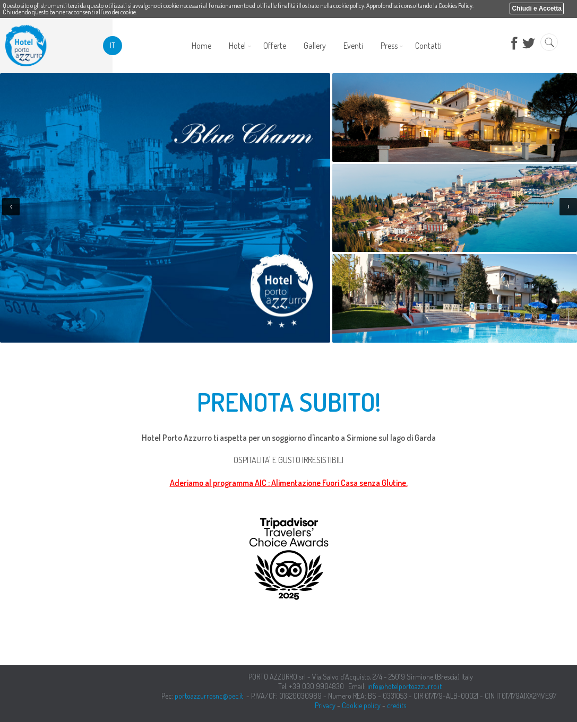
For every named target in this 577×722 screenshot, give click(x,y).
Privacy (325, 705)
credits (396, 705)
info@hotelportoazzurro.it (404, 686)
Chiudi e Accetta (537, 8)
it (112, 45)
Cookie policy (361, 705)
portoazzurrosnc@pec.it (209, 695)
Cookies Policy (455, 6)
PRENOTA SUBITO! (289, 401)
